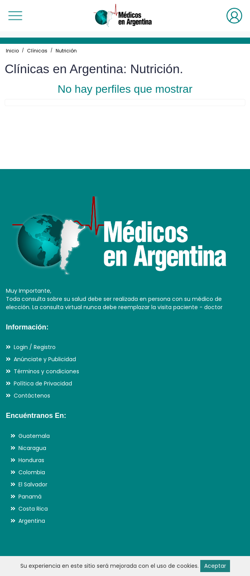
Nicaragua (32, 448)
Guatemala (34, 436)
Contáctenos (32, 396)
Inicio (12, 50)
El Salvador (32, 484)
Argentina (31, 521)
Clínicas (37, 50)
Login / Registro (35, 347)
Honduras (31, 460)
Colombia (31, 472)
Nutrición (66, 50)
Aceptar (215, 566)
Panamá (30, 496)
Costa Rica (33, 509)
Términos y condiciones (46, 371)
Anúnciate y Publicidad (45, 359)
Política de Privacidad (43, 383)
